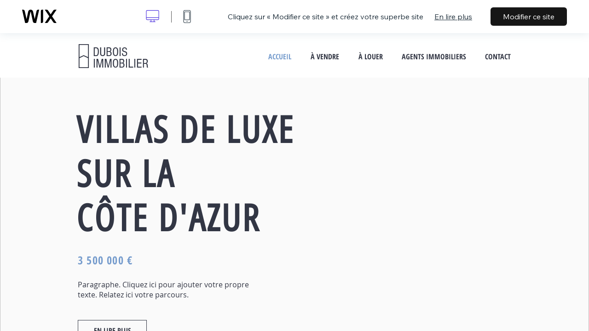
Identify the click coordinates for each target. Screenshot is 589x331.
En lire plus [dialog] (453, 16)
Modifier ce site (528, 16)
